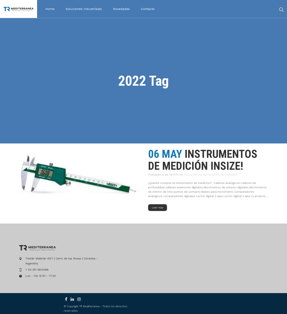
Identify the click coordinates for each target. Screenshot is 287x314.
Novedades (229, 174)
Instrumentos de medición (202, 174)
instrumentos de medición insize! (202, 160)
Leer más (157, 207)
